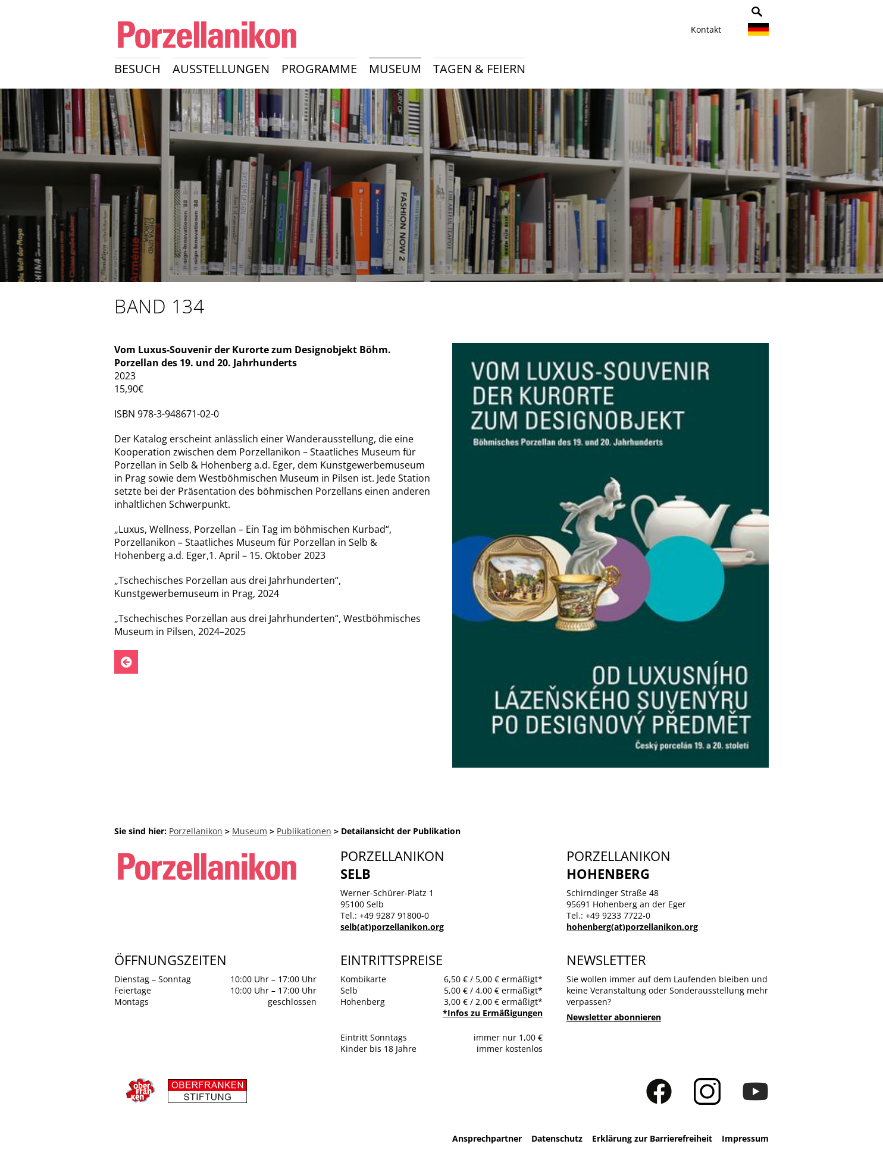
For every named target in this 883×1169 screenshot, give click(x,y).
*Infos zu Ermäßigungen (493, 1013)
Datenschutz (557, 1138)
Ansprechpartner (487, 1138)
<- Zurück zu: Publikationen (126, 662)
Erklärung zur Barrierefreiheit (652, 1138)
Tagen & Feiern (479, 69)
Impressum (745, 1138)
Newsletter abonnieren (613, 1017)
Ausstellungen (221, 69)
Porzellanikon (196, 831)
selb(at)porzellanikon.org (392, 926)
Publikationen (304, 831)
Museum (395, 69)
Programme (319, 69)
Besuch (137, 69)
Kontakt (706, 29)
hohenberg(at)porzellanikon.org (632, 926)
